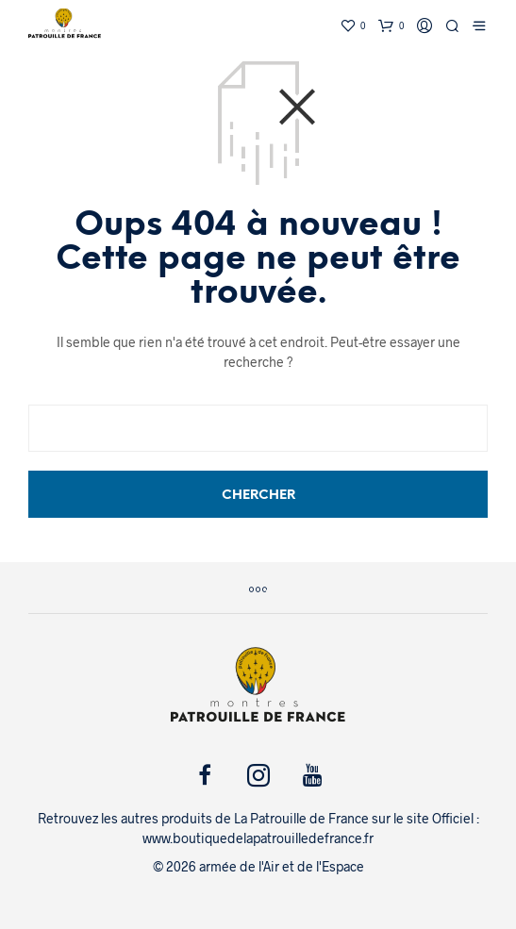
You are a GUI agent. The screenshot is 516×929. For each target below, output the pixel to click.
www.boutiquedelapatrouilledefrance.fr (258, 838)
